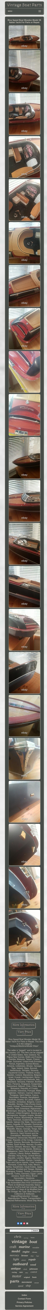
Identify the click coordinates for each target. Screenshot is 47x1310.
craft (13, 1247)
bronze (24, 1255)
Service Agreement (24, 1306)
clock (25, 1269)
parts (14, 1281)
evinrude (36, 1282)
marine (24, 1247)
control (33, 1272)
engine (26, 1251)
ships (32, 1256)
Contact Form (24, 1299)
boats (34, 1277)
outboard (20, 1264)
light (16, 1259)
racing (14, 1272)
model (16, 1251)
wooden (35, 1247)
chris (17, 1236)
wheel (24, 1260)
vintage (19, 1241)
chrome (34, 1252)
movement (27, 1282)
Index (24, 1295)
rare (21, 1272)
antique (16, 1268)
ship (28, 1285)
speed (20, 1286)
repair (32, 1259)
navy (26, 1272)
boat (33, 1241)
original (27, 1277)
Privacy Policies (24, 1302)
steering (26, 1238)
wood (33, 1264)
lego (37, 1256)
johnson (33, 1269)
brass (33, 1237)
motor (16, 1276)
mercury (14, 1255)
